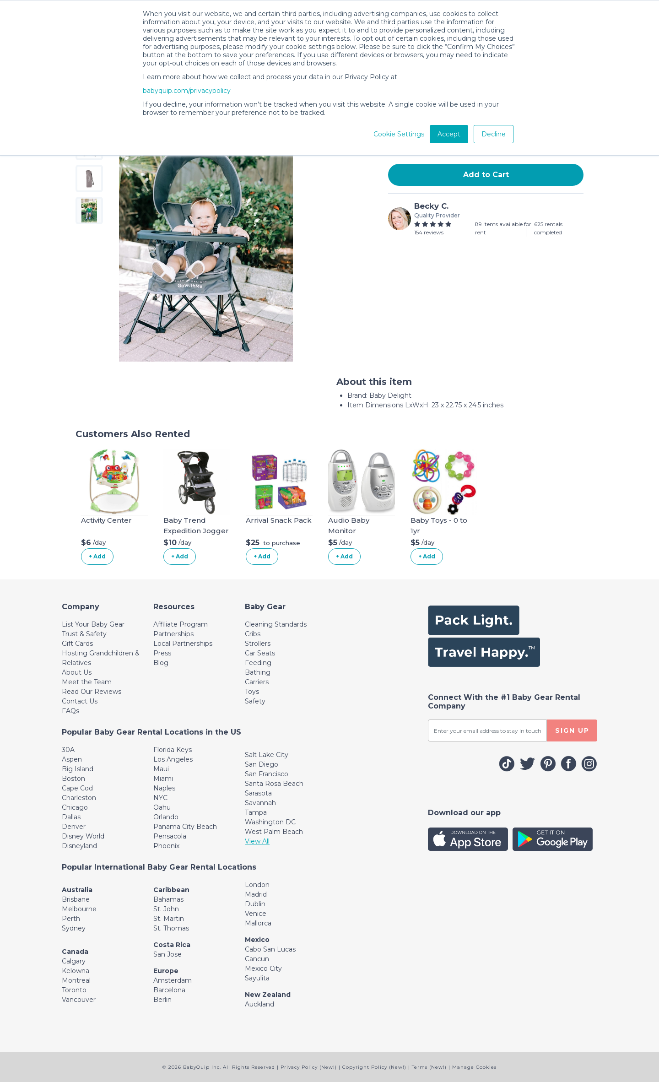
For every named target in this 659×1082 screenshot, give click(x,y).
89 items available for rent (503, 228)
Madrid (256, 894)
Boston (73, 778)
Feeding (258, 663)
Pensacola (169, 836)
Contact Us (79, 701)
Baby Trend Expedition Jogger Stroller (196, 530)
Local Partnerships (182, 643)
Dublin (255, 904)
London (257, 885)
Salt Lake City (266, 755)
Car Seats (260, 653)
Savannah (260, 803)
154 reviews (428, 232)
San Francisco (266, 774)
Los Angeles (173, 759)
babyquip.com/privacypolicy (187, 91)
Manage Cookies (474, 1067)
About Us (77, 672)
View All (257, 841)
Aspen (72, 759)
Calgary (74, 961)
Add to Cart (486, 174)
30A (68, 750)
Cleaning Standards (276, 624)
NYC (160, 798)
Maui (161, 769)
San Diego (261, 764)
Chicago (75, 807)
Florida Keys (172, 750)
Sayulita (257, 978)
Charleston (79, 798)
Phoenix (166, 846)
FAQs (70, 711)
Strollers (257, 643)
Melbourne (79, 909)
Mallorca (258, 923)
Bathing (257, 672)
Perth (71, 918)
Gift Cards (77, 643)
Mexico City (263, 968)
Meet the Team (87, 682)
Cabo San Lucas (270, 949)
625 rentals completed (548, 228)
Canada (75, 951)
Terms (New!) (429, 1067)
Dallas (71, 817)
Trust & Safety (84, 634)
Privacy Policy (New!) (309, 1067)
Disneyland (79, 846)
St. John (166, 909)
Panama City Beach (185, 826)
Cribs (252, 634)
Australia (77, 890)
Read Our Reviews (91, 691)
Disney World (83, 836)
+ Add (97, 556)
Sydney (74, 928)
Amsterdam (172, 980)
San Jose (167, 954)
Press (162, 653)
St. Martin (168, 918)
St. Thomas (171, 928)
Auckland (259, 1004)
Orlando (165, 817)
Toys (252, 691)
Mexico (257, 940)
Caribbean (171, 890)
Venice (255, 913)
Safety (255, 701)
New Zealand (268, 994)
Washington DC (270, 822)
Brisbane (76, 899)
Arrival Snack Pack (279, 520)
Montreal (76, 980)
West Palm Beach (274, 832)
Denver (74, 826)
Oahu (162, 807)
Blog (160, 663)
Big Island (77, 769)
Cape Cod (77, 788)
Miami (163, 778)
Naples (164, 788)
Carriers (257, 682)
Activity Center (106, 520)
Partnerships (173, 634)
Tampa (256, 812)
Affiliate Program (180, 624)
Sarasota (258, 793)
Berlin (162, 999)
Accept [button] (449, 134)
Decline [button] (493, 134)
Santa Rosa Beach (274, 783)
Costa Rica (171, 945)
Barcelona (169, 990)
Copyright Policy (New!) (374, 1067)
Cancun (257, 959)
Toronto (74, 990)
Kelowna (75, 971)
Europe (165, 971)
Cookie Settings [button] (398, 134)
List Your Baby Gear (93, 624)
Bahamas (168, 899)
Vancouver (79, 999)
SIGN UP (572, 730)
